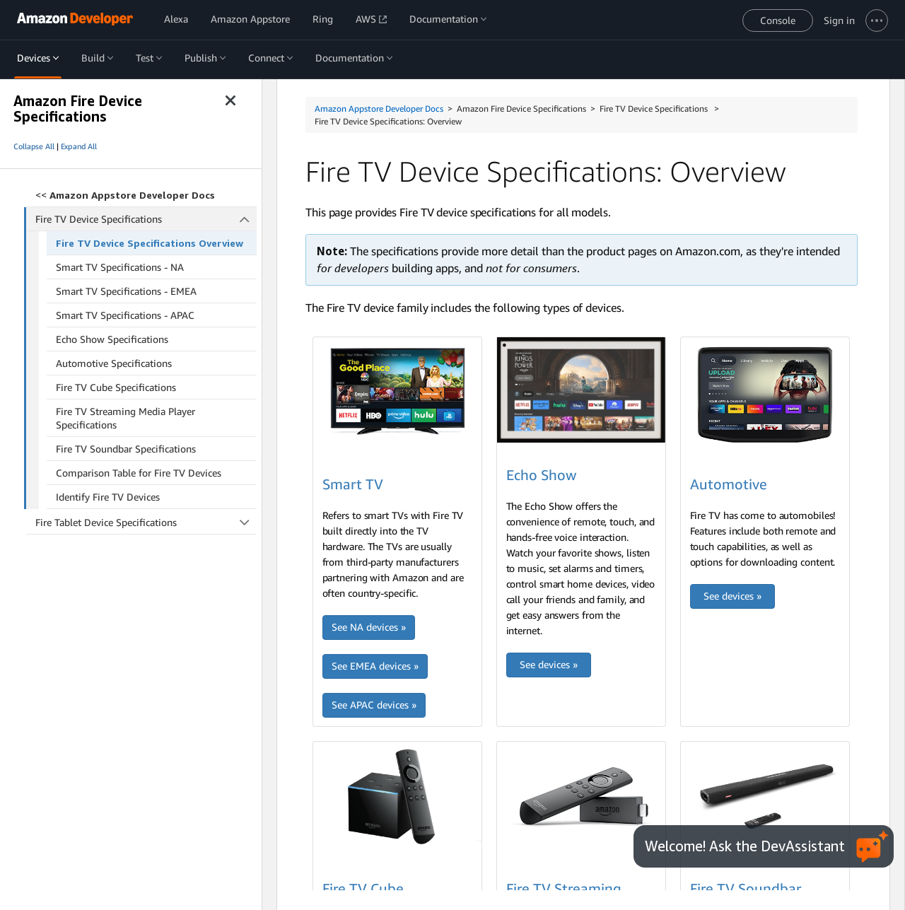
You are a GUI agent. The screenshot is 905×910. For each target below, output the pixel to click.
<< (125, 195)
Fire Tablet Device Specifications (146, 522)
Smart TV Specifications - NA (120, 267)
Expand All (79, 146)
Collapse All (33, 146)
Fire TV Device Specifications (146, 219)
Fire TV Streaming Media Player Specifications (125, 418)
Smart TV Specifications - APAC (125, 315)
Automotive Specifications (114, 363)
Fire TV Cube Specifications (116, 387)
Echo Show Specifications (112, 339)
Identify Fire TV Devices (108, 497)
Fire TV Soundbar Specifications (126, 449)
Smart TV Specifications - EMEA (126, 291)
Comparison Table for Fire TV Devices (138, 473)
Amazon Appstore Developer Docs (379, 108)
